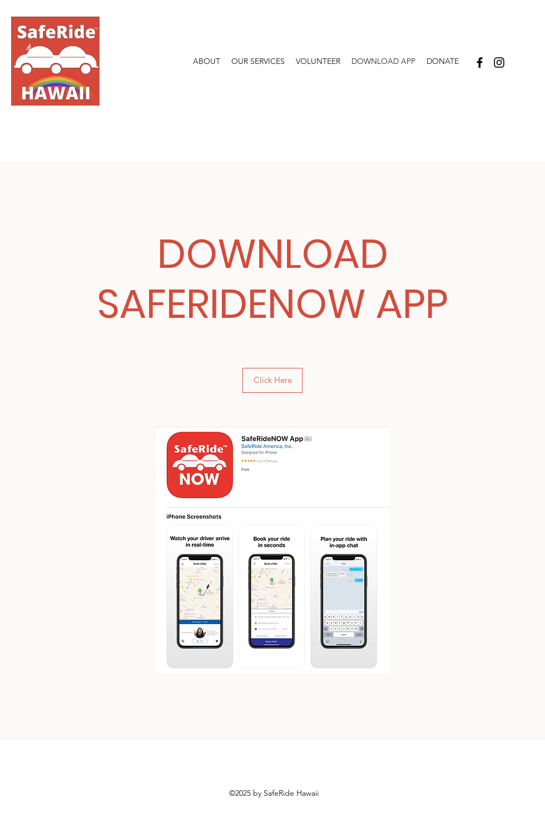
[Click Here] (272, 380)
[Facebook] (480, 62)
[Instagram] (499, 62)
